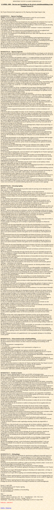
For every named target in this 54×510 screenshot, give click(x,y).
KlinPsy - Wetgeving (6, 508)
